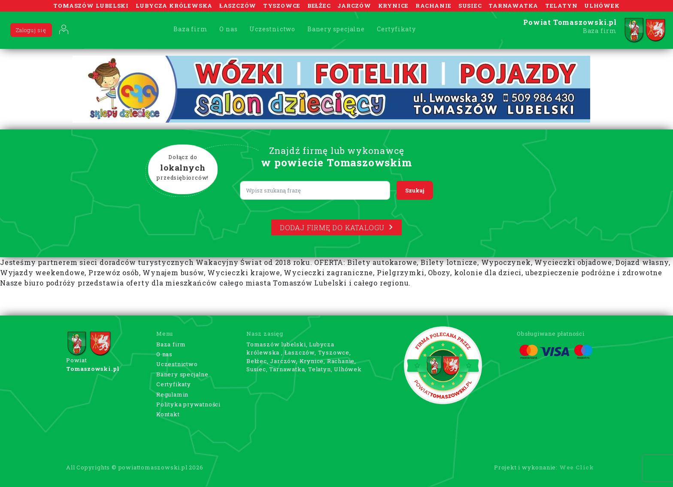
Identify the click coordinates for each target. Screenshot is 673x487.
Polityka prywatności (188, 404)
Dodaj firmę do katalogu (336, 227)
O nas (228, 29)
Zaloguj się (31, 30)
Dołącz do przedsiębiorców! (182, 167)
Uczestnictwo (272, 29)
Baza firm (190, 29)
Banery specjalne (336, 29)
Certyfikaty (396, 29)
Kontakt (168, 414)
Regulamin (172, 394)
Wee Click (576, 467)
